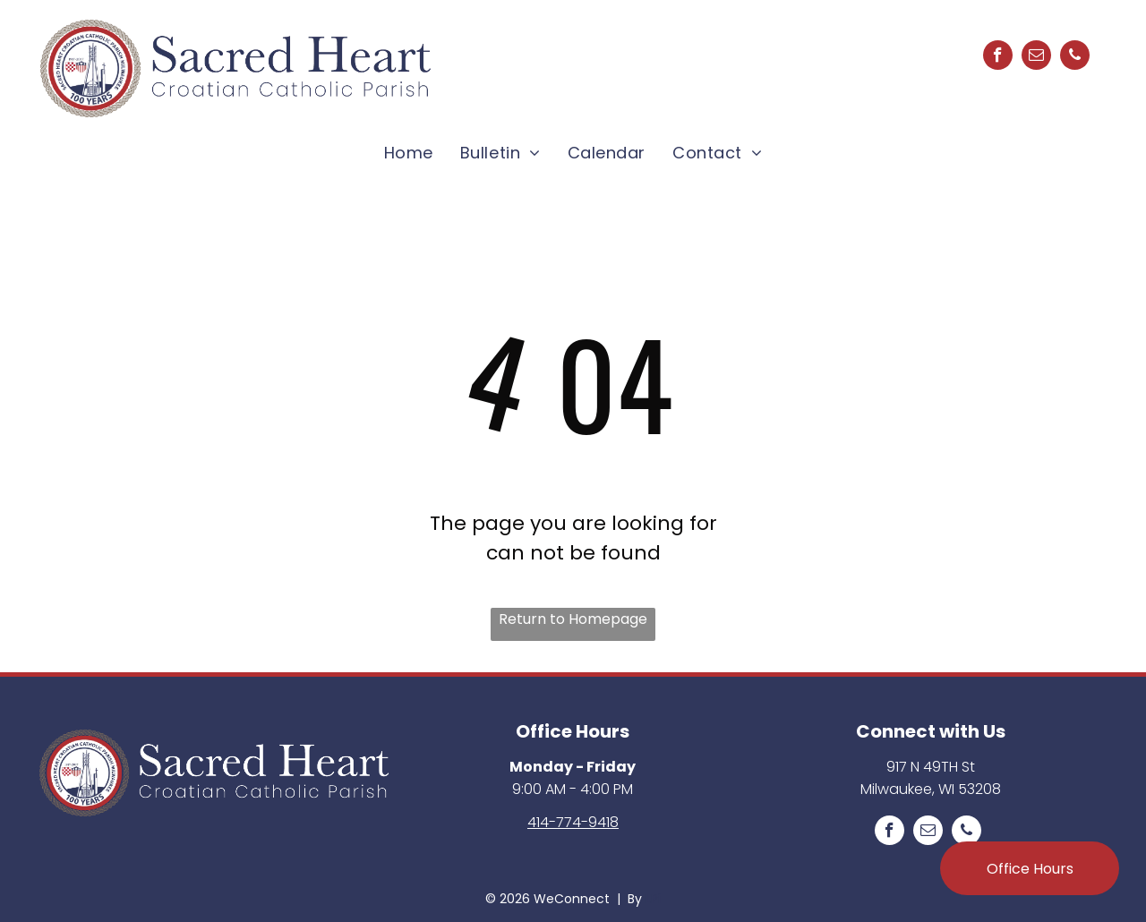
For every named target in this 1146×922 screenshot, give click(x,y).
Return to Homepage (573, 619)
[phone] (1075, 57)
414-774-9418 (573, 822)
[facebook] (998, 57)
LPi (653, 899)
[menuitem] (409, 152)
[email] (1036, 57)
